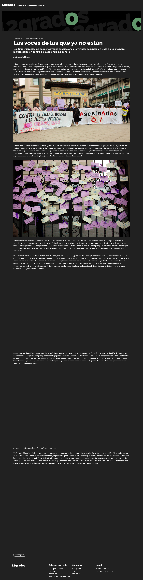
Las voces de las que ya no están (58, 42)
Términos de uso (102, 569)
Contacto (52, 571)
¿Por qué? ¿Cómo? (56, 569)
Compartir (19, 555)
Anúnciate (53, 574)
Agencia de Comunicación (59, 576)
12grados (8, 5)
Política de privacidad (104, 571)
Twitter (75, 571)
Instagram (76, 569)
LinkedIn (76, 574)
